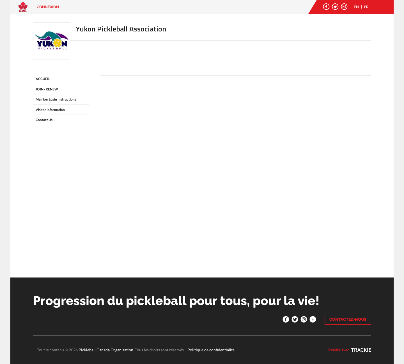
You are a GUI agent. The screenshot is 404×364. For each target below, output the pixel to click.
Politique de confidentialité (211, 349)
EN (356, 7)
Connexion (48, 7)
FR (366, 7)
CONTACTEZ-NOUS (347, 319)
